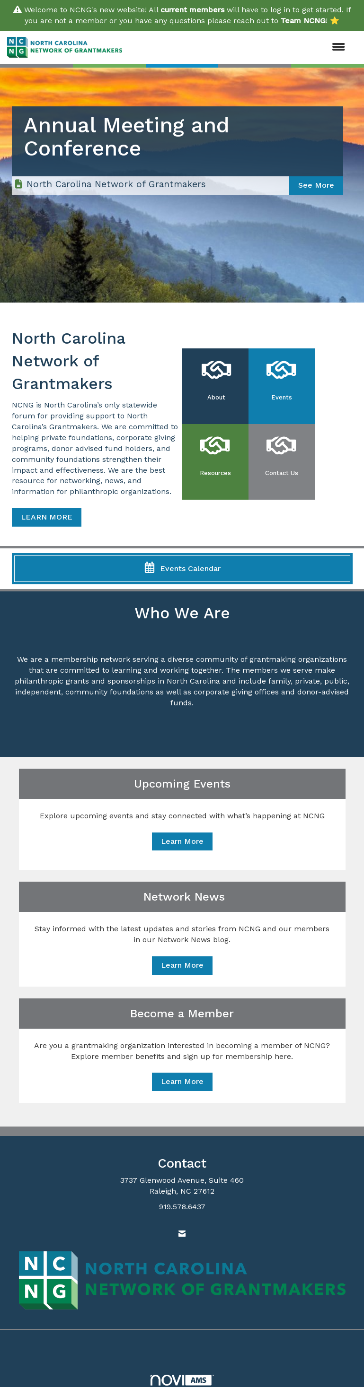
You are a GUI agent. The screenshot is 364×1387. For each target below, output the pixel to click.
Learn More (182, 841)
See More (316, 185)
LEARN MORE (46, 516)
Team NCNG (303, 20)
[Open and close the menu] (238, 47)
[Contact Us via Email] (182, 1234)
